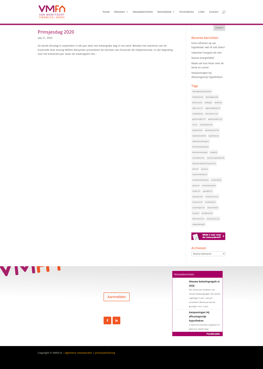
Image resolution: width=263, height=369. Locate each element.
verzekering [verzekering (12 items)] (210, 202)
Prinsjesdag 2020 (56, 32)
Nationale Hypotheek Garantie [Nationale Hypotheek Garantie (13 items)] (204, 163)
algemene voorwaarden (78, 352)
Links (201, 12)
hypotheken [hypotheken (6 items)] (214, 136)
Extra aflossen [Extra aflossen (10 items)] (211, 114)
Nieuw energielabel (202, 57)
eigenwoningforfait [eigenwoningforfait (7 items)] (212, 108)
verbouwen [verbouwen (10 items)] (197, 197)
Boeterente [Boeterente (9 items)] (197, 102)
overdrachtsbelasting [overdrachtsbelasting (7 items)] (200, 180)
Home (106, 12)
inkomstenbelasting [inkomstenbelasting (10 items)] (200, 147)
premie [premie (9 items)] (195, 185)
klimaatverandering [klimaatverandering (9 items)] (199, 152)
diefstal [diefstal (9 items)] (218, 102)
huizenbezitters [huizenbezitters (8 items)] (206, 125)
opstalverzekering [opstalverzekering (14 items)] (199, 174)
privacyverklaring (105, 352)
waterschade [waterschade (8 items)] (212, 207)
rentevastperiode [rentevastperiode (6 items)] (209, 185)
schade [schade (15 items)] (196, 191)
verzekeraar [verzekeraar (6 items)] (197, 202)
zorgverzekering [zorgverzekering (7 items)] (198, 224)
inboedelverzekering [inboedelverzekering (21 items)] (200, 141)
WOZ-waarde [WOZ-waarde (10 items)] (198, 219)
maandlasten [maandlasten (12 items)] (198, 158)
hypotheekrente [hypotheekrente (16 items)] (212, 130)
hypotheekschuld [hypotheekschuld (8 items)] (199, 136)
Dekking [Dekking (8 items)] (208, 102)
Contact (214, 12)
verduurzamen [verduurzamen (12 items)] (211, 197)
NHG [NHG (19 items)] (195, 169)
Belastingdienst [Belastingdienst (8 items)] (212, 97)
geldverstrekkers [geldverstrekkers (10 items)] (215, 119)
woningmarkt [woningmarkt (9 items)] (207, 213)
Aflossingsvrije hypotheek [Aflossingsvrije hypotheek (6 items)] (201, 91)
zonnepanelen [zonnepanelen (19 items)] (213, 219)
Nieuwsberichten (143, 12)
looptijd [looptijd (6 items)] (213, 152)
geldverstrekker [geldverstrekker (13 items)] (198, 119)
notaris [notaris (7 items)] (204, 169)
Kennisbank (164, 12)
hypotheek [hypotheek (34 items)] (197, 130)
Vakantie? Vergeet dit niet (206, 52)
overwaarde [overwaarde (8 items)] (216, 180)
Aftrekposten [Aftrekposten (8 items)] (197, 97)
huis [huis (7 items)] (194, 125)
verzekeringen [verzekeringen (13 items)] (198, 207)
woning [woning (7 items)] (195, 213)
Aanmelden (116, 296)
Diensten (119, 12)
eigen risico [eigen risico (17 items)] (197, 108)
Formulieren (186, 12)
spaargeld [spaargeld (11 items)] (207, 191)
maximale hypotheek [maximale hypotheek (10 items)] (215, 158)
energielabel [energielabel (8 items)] (197, 114)
